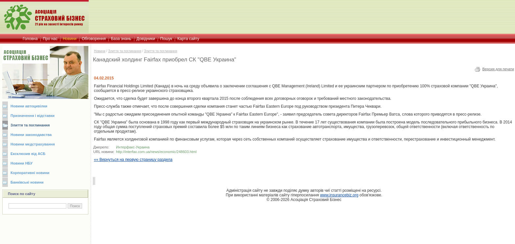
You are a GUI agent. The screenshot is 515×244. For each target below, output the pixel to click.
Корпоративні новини (30, 173)
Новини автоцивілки (29, 106)
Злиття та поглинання (30, 125)
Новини (99, 51)
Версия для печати (498, 69)
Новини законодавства (31, 135)
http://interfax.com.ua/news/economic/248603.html (156, 152)
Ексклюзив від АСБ (28, 154)
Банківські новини (27, 182)
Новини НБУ (22, 163)
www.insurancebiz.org (339, 195)
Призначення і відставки (33, 116)
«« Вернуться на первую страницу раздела (133, 159)
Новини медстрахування (33, 144)
